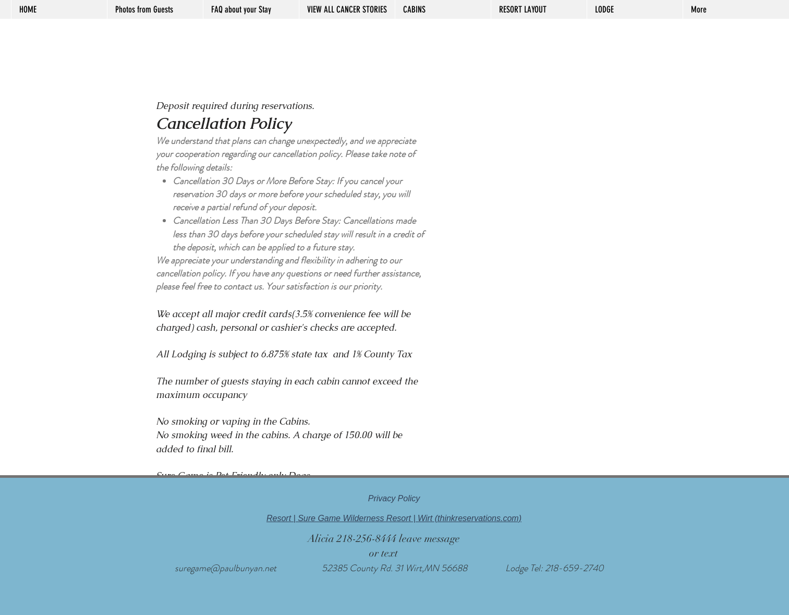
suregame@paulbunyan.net (225, 568)
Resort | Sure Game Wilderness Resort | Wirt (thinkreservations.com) (393, 518)
